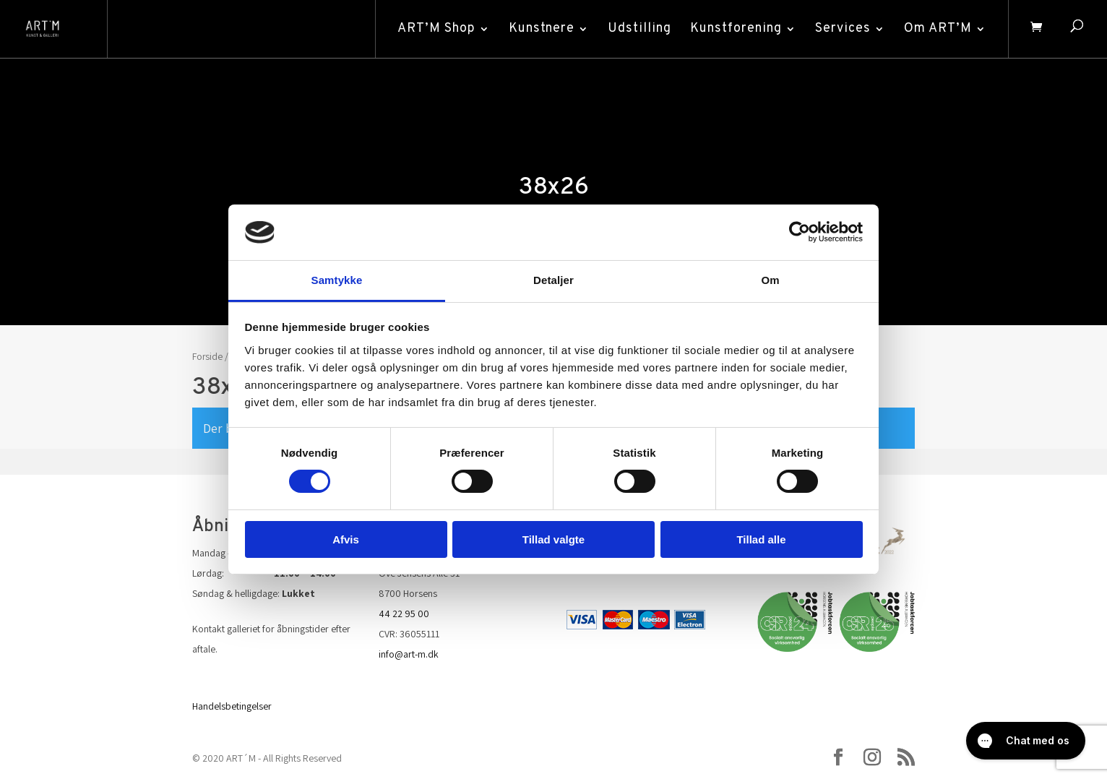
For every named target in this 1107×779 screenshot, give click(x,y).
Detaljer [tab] (553, 280)
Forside (207, 356)
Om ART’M (938, 28)
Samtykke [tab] (337, 280)
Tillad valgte (553, 539)
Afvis (345, 539)
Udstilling (639, 28)
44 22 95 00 (404, 613)
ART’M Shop (436, 28)
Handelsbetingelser (232, 706)
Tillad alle (760, 539)
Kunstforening (736, 28)
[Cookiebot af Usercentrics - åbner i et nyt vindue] (799, 232)
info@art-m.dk (409, 653)
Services (843, 28)
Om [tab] (770, 280)
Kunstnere (541, 28)
